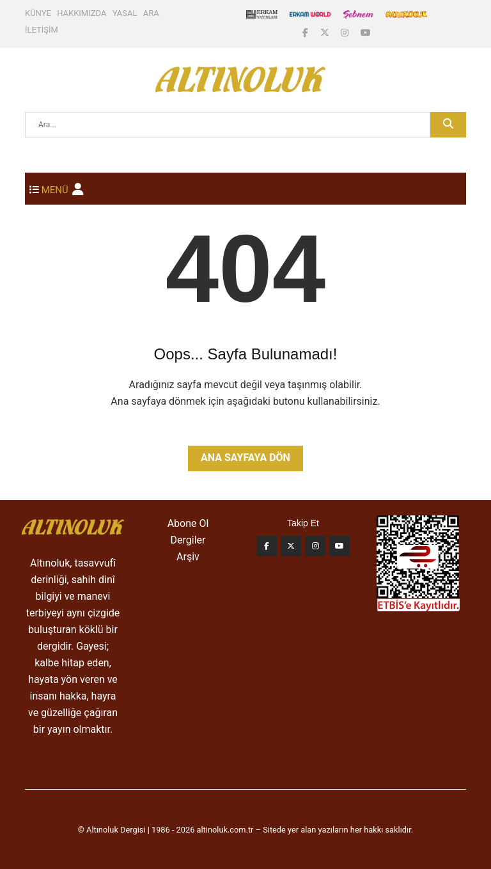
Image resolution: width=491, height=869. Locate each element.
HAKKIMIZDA (81, 13)
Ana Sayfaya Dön (245, 457)
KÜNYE (38, 13)
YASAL (125, 13)
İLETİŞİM (41, 30)
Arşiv (187, 557)
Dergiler (188, 540)
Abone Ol (188, 523)
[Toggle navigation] (49, 188)
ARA (151, 13)
